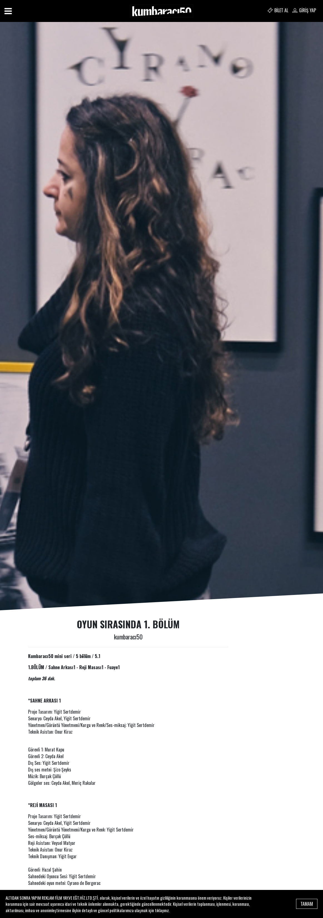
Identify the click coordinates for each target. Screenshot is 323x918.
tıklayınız (162, 910)
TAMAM (306, 903)
